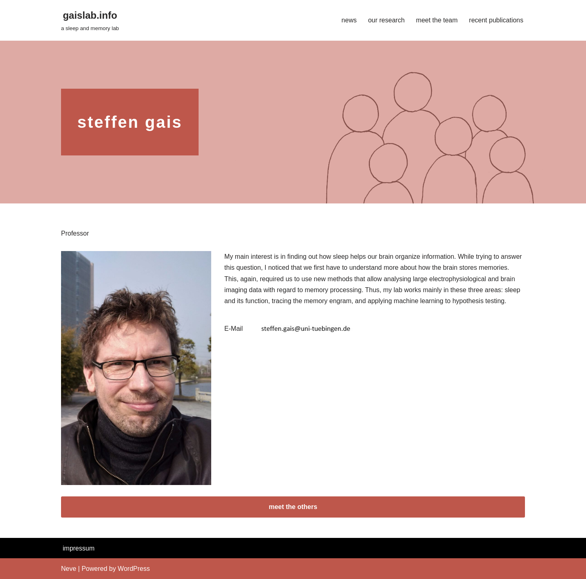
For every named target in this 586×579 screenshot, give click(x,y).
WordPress (134, 568)
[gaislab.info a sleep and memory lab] (90, 20)
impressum (78, 548)
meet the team (436, 20)
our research (386, 20)
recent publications (496, 20)
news (348, 20)
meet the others (293, 506)
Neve (68, 568)
